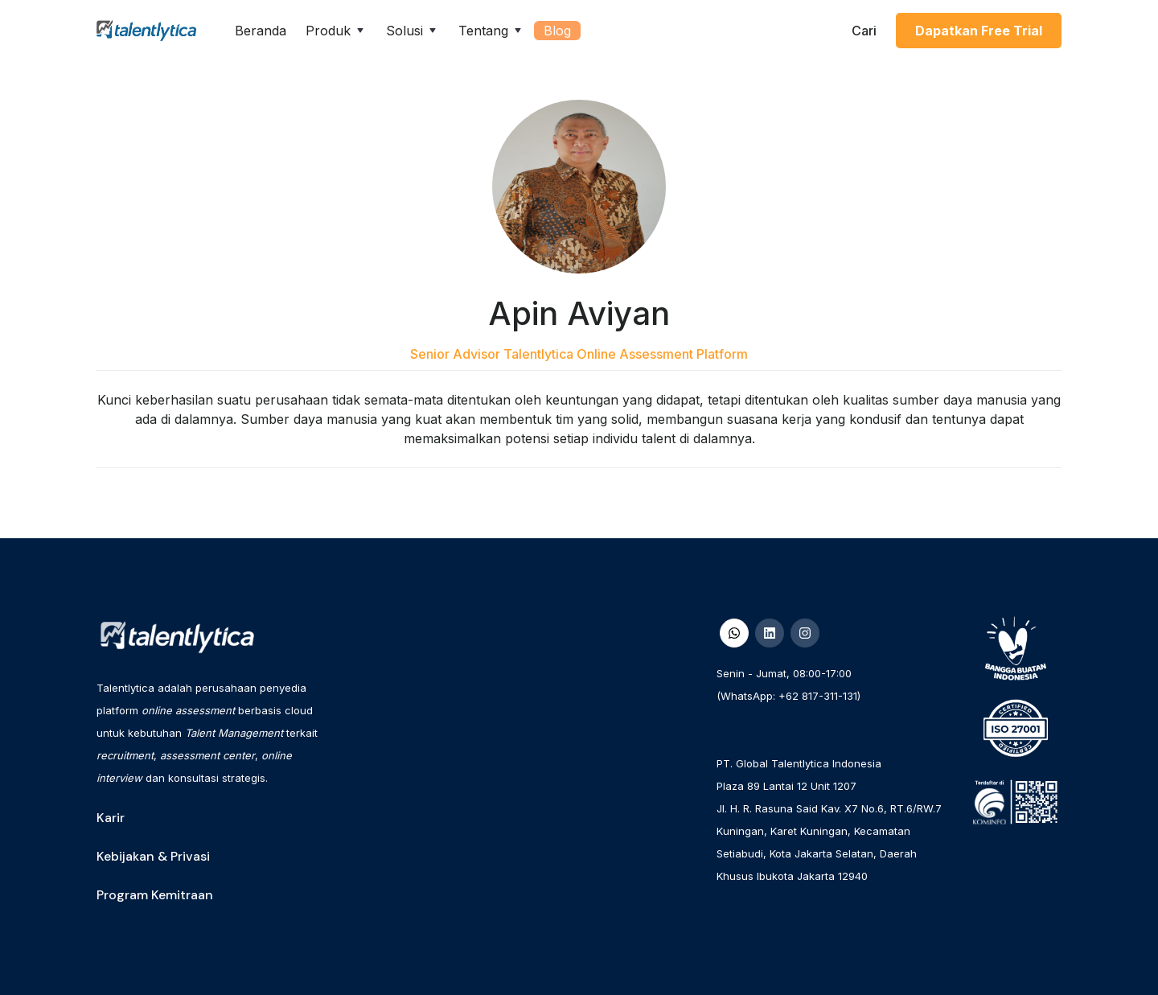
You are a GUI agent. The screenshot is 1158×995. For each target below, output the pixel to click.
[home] (146, 31)
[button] (336, 30)
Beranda (260, 31)
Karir (110, 817)
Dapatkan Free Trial (978, 31)
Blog (557, 31)
